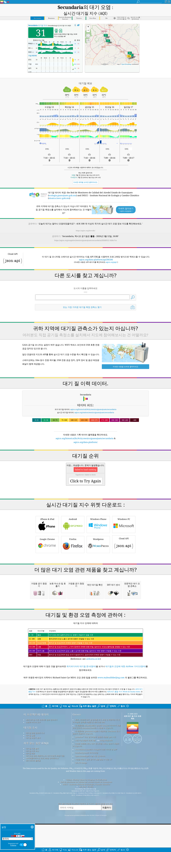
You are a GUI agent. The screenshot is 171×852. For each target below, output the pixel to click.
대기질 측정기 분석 (33, 829)
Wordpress (98, 571)
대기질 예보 (30, 844)
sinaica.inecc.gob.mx (59, 192)
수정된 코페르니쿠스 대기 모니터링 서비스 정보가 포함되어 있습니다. (96, 836)
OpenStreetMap (126, 59)
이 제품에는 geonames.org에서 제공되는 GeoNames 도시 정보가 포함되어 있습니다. (96, 823)
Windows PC (123, 551)
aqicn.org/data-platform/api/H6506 (96, 254)
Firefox (72, 571)
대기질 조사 (30, 819)
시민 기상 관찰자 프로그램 (85, 831)
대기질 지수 (37, 20)
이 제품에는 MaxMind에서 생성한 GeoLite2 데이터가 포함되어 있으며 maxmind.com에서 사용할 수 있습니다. (97, 818)
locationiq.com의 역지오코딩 (86, 844)
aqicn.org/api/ (111, 257)
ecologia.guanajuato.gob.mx (62, 190)
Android (72, 551)
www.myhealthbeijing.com (111, 768)
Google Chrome (47, 571)
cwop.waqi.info (106, 831)
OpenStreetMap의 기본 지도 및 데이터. (90, 847)
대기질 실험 (30, 827)
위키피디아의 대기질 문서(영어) (81, 757)
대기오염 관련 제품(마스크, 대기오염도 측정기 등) (45, 847)
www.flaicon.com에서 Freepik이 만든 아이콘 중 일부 (96, 841)
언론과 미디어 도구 (33, 813)
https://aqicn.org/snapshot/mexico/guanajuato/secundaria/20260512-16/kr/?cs (85, 235)
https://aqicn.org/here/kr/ (85, 225)
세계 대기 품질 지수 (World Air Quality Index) (124, 783)
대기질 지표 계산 (32, 842)
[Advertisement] (85, 458)
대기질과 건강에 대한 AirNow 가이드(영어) (125, 757)
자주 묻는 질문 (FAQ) (35, 834)
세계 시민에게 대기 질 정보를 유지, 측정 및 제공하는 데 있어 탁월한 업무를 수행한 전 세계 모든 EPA (96, 812)
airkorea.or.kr (93, 750)
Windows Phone (98, 551)
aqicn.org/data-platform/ (86, 436)
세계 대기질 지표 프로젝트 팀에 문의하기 (41, 811)
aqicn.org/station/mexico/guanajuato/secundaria (94, 407)
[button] (129, 52)
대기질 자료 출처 (32, 840)
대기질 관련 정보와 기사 (35, 824)
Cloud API (123, 570)
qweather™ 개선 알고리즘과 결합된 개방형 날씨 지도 (95, 828)
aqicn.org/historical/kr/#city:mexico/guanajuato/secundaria (84, 433)
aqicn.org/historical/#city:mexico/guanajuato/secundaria (93, 404)
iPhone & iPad (47, 551)
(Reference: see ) (85, 736)
